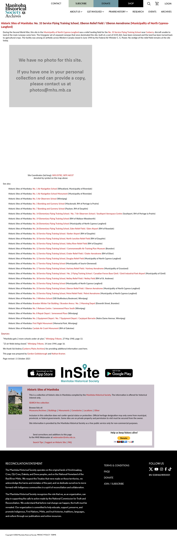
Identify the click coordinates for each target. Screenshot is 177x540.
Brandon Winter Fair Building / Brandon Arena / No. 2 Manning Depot (64, 303)
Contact (56, 3)
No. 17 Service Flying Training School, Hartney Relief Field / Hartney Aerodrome (68, 268)
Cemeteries (77, 410)
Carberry (150, 32)
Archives (166, 12)
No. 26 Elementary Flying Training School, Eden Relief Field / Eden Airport (65, 228)
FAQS (107, 471)
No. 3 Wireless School (42, 298)
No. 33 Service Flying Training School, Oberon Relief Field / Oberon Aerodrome (68, 288)
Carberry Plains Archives (34, 348)
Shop (131, 3)
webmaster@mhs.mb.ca (64, 437)
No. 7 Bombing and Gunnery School (49, 208)
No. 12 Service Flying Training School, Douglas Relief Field (58, 258)
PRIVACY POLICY (43, 535)
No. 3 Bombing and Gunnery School (49, 203)
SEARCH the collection (39, 402)
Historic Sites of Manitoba (17, 23)
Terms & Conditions (116, 465)
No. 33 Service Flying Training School (124, 32)
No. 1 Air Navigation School (45, 188)
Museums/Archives (37, 410)
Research (138, 12)
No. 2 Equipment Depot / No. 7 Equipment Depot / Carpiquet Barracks (64, 318)
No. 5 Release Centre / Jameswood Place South (54, 308)
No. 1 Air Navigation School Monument (50, 193)
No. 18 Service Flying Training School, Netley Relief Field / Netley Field (64, 278)
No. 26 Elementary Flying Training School (51, 223)
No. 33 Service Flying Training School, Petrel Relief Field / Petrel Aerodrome (66, 293)
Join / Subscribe (114, 483)
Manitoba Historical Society (98, 395)
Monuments (64, 410)
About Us (75, 12)
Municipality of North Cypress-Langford (61, 32)
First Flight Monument (43, 323)
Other (97, 410)
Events (152, 12)
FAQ (70, 442)
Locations (88, 410)
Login (168, 3)
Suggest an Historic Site (55, 442)
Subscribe (81, 3)
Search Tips (38, 442)
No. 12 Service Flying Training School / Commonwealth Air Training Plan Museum (69, 248)
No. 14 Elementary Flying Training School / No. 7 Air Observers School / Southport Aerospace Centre (77, 213)
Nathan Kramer (58, 353)
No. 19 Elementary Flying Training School (51, 218)
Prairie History (117, 12)
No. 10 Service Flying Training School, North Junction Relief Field (61, 238)
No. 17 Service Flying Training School (49, 263)
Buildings (52, 410)
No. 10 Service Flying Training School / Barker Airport (56, 233)
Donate (106, 3)
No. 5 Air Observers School (44, 198)
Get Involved (94, 12)
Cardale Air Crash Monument (46, 328)
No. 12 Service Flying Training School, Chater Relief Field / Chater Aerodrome (67, 253)
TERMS (53, 535)
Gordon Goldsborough (37, 353)
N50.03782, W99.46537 (63, 175)
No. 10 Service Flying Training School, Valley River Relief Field (60, 243)
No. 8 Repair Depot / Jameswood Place (50, 313)
